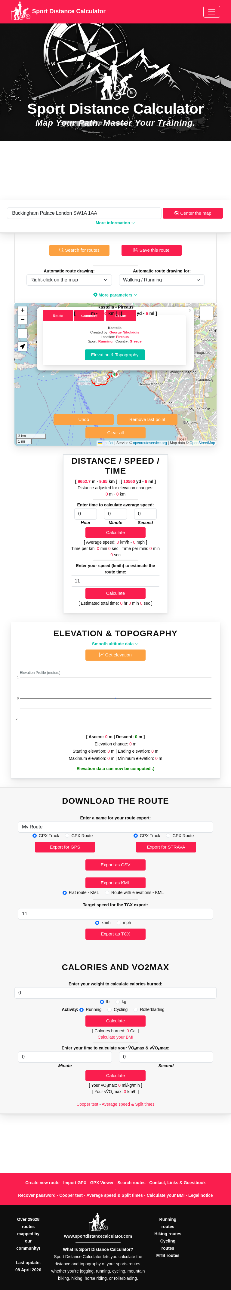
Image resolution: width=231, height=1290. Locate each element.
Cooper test (87, 1104)
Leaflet (105, 443)
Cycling (121, 1009)
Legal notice (200, 1195)
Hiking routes (167, 1233)
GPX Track (49, 835)
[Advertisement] (115, 170)
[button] (115, 374)
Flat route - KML (84, 892)
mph (127, 922)
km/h (105, 922)
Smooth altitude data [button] (115, 643)
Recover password (37, 1195)
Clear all (115, 432)
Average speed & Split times (128, 1104)
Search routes (132, 1182)
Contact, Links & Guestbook (177, 1182)
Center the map (192, 213)
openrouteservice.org (150, 443)
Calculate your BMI (115, 1037)
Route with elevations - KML (137, 892)
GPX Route (82, 835)
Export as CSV (115, 864)
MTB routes (168, 1255)
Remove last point (147, 419)
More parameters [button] (115, 295)
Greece (136, 341)
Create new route (42, 1182)
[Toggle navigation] (211, 12)
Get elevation (115, 654)
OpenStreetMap (202, 443)
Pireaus (122, 337)
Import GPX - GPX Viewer (88, 1182)
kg (124, 1001)
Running (105, 341)
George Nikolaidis (124, 332)
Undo (83, 419)
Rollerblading (152, 1009)
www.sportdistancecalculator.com (98, 1236)
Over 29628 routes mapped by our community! (28, 1234)
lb (107, 1001)
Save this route (151, 250)
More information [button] (115, 222)
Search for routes (79, 250)
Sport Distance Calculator (58, 12)
